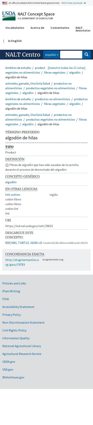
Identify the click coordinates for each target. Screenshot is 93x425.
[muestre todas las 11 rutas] (66, 68)
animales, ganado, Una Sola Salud (27, 83)
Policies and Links (14, 283)
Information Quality (16, 338)
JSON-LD (36, 243)
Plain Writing (11, 291)
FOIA (5, 299)
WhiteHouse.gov (13, 377)
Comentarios (60, 28)
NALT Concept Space (36, 14)
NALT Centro (22, 54)
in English (15, 41)
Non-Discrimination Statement (23, 322)
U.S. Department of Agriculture (35, 18)
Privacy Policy (11, 315)
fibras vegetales (54, 72)
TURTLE (23, 243)
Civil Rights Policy (14, 330)
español (49, 54)
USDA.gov (8, 362)
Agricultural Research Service (21, 354)
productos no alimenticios (52, 99)
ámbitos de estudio (18, 68)
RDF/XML (11, 243)
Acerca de (37, 28)
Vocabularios (14, 28)
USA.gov (7, 369)
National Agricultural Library (21, 346)
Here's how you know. (72, 2)
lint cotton (12, 195)
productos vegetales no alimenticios (50, 88)
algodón (74, 72)
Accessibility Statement (18, 307)
